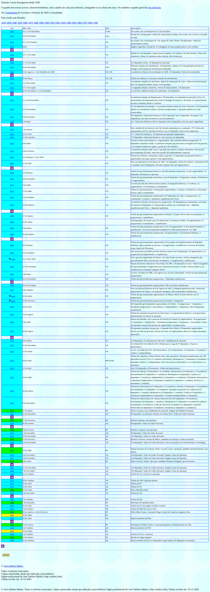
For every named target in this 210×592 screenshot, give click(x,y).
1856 (12, 117)
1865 (12, 143)
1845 (12, 87)
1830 (9, 23)
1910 (52, 23)
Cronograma (11, 12)
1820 (3, 23)
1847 (12, 91)
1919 (12, 368)
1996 (12, 537)
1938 (12, 423)
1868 (12, 157)
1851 (12, 100)
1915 (12, 351)
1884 (12, 222)
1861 (12, 134)
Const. (107, 31)
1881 (12, 216)
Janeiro (29, 129)
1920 (57, 23)
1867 (12, 151)
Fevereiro (30, 430)
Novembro (34, 100)
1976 (12, 487)
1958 (12, 461)
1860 (25, 23)
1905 (13, 301)
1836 (12, 63)
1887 (12, 228)
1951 (12, 450)
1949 (12, 439)
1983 (12, 506)
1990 (95, 23)
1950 (73, 23)
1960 (79, 23)
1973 (12, 480)
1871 (12, 185)
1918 (12, 360)
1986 (12, 512)
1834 (12, 55)
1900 (46, 23)
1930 (63, 23)
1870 (30, 23)
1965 (12, 471)
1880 (36, 23)
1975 (12, 483)
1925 (12, 403)
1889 (12, 234)
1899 (12, 279)
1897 (12, 274)
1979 (12, 493)
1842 (12, 83)
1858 (12, 121)
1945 (12, 436)
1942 (12, 430)
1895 (12, 266)
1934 (12, 414)
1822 (12, 36)
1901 (12, 290)
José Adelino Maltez (13, 566)
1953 (12, 455)
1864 (12, 137)
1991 (12, 525)
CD (106, 55)
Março (30, 78)
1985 (12, 509)
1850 (19, 23)
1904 (13, 296)
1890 (41, 23)
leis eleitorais (154, 7)
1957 (12, 458)
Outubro (30, 480)
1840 (14, 23)
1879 (12, 205)
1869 (12, 163)
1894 (13, 259)
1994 (12, 531)
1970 (84, 23)
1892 (12, 253)
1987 (12, 515)
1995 (12, 534)
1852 (12, 109)
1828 (12, 47)
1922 (12, 391)
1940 (68, 23)
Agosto (30, 216)
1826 (12, 42)
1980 (90, 23)
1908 (12, 322)
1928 (12, 411)
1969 (12, 474)
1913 (12, 345)
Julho (29, 377)
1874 (12, 191)
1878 (12, 197)
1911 (12, 341)
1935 (12, 420)
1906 (12, 307)
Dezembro (31, 414)
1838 (12, 72)
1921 (12, 377)
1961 (12, 468)
